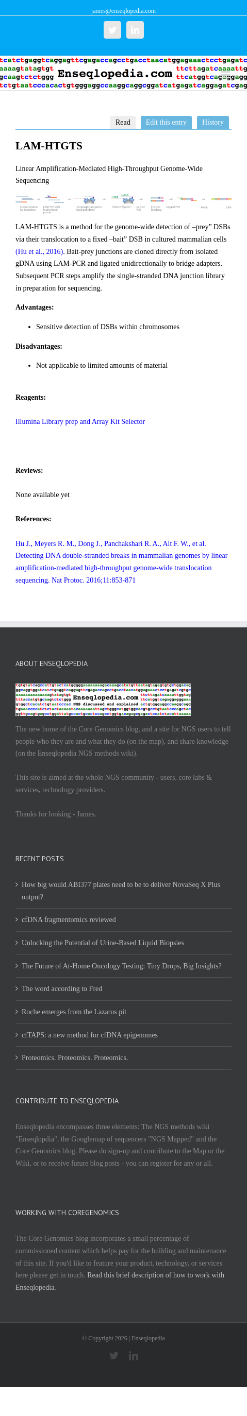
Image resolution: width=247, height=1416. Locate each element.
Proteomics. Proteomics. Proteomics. (75, 1058)
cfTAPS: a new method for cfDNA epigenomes (90, 1035)
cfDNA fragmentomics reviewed (69, 920)
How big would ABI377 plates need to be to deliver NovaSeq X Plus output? (121, 891)
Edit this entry (166, 122)
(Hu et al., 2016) (39, 251)
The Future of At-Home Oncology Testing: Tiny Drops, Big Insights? (122, 966)
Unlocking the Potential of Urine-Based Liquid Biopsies (103, 943)
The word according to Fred (62, 989)
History (213, 122)
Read (123, 122)
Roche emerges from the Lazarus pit (74, 1012)
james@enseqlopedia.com (123, 10)
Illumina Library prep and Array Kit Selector (80, 421)
